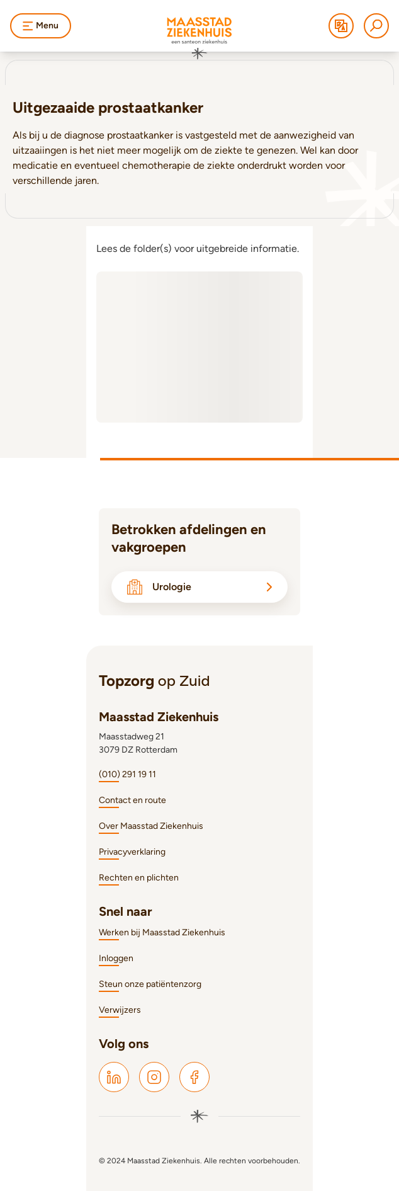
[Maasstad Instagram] (154, 1077)
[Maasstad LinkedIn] (114, 1077)
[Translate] (341, 25)
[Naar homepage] (199, 38)
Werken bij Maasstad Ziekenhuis (162, 932)
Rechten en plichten (139, 877)
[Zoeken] (376, 25)
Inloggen (116, 958)
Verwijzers (120, 1010)
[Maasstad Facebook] (194, 1077)
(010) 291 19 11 (127, 774)
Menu (41, 25)
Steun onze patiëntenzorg (150, 984)
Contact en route (132, 800)
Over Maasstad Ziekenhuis (151, 826)
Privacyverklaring (132, 851)
